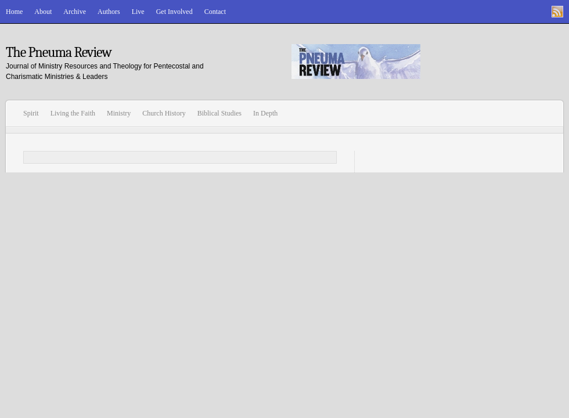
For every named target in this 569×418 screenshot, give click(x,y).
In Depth (265, 113)
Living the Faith (73, 113)
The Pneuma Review (58, 52)
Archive (74, 12)
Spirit (31, 113)
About (43, 12)
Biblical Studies (219, 113)
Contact (215, 12)
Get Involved (174, 12)
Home (14, 12)
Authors (109, 12)
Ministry (119, 113)
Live (138, 12)
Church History (163, 113)
